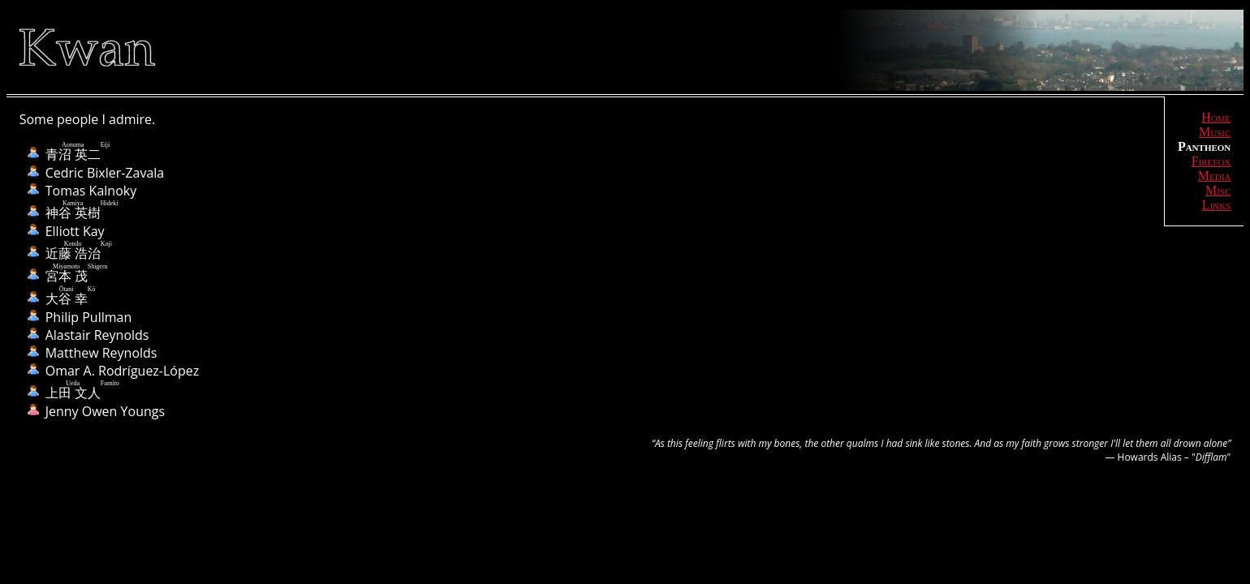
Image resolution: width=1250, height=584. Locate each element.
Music (1215, 132)
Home (1216, 117)
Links (1216, 205)
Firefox (1211, 161)
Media (1214, 175)
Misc (1218, 190)
